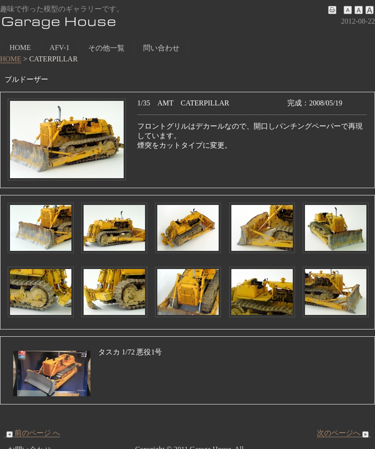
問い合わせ (161, 48)
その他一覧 (106, 48)
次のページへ (343, 433)
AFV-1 (60, 47)
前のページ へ (32, 433)
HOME (20, 47)
